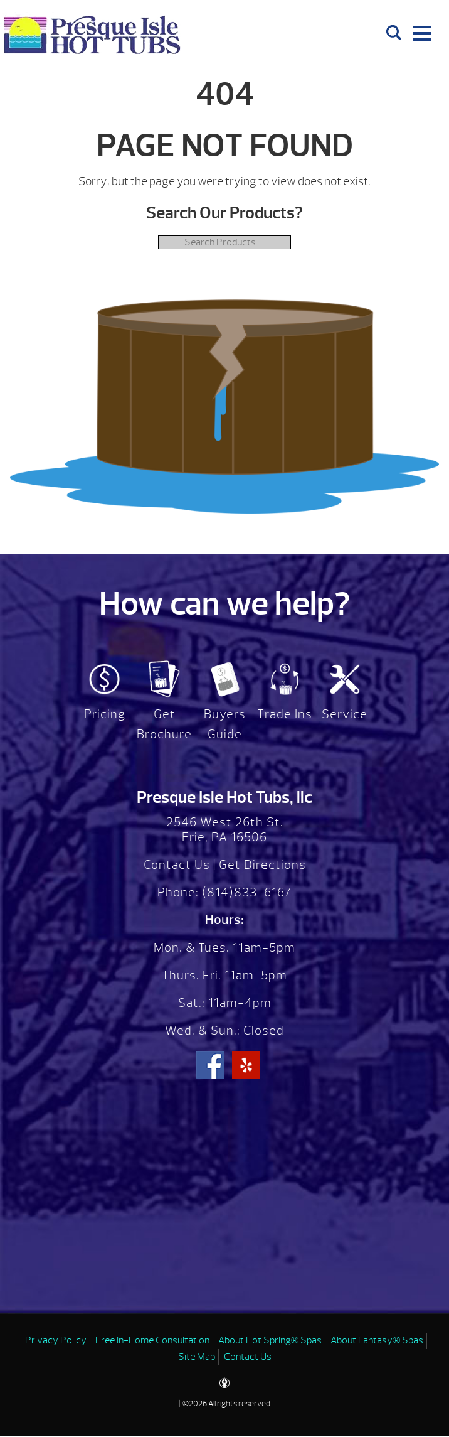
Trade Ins (284, 714)
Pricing (104, 714)
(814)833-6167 (245, 892)
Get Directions (262, 865)
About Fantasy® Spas (376, 1340)
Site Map (196, 1356)
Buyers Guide (225, 724)
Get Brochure (164, 724)
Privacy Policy (56, 1340)
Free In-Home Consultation (152, 1340)
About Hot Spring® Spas (270, 1340)
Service (344, 714)
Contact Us (177, 865)
